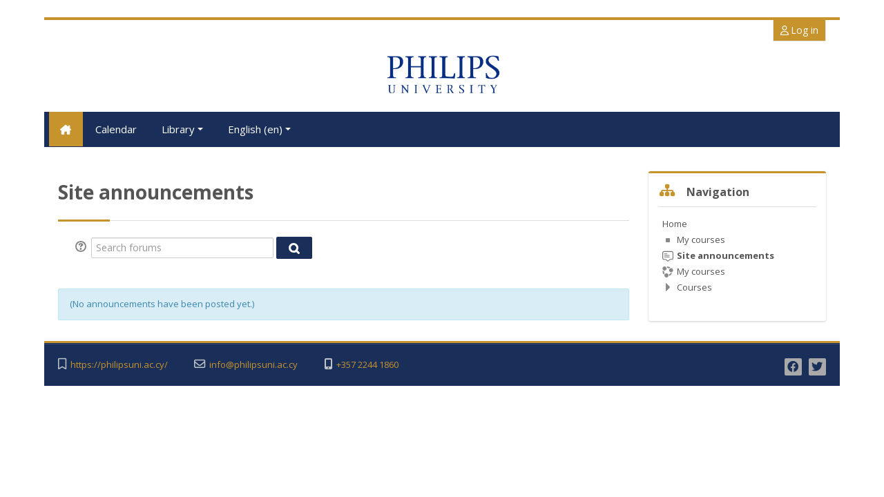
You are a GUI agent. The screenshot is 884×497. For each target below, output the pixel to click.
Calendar (116, 129)
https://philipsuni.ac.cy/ (119, 365)
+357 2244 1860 (367, 365)
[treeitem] (737, 254)
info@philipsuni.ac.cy (253, 365)
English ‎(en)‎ (259, 129)
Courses (694, 286)
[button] (83, 247)
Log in (799, 30)
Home (674, 223)
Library (182, 129)
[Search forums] (182, 247)
